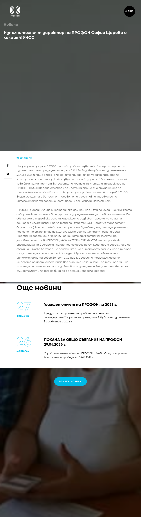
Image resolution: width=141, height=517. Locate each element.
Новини (11, 25)
